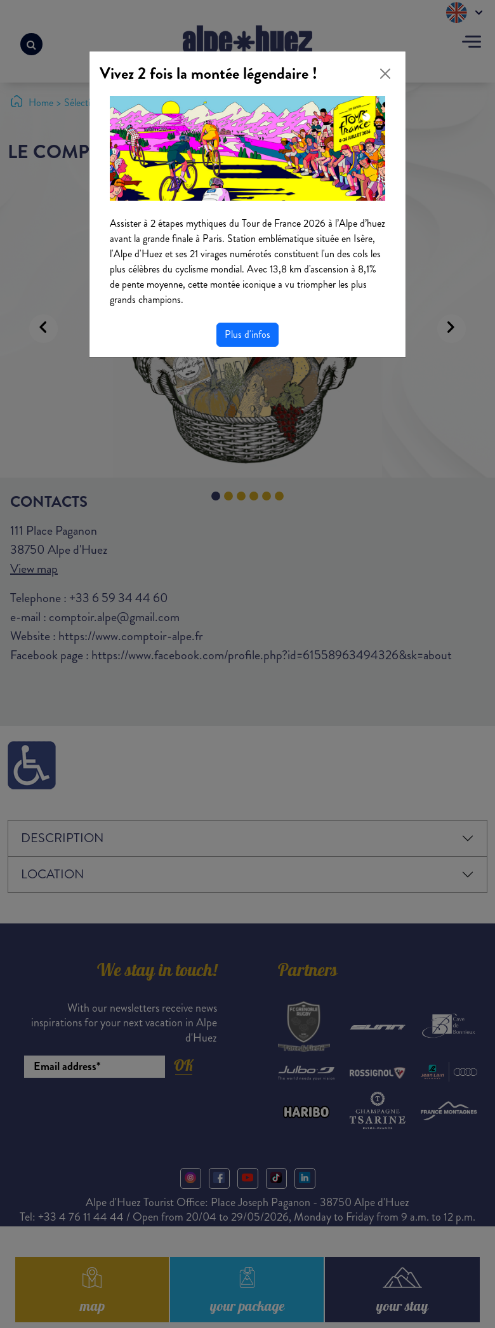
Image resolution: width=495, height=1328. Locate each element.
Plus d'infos (247, 334)
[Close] (385, 74)
